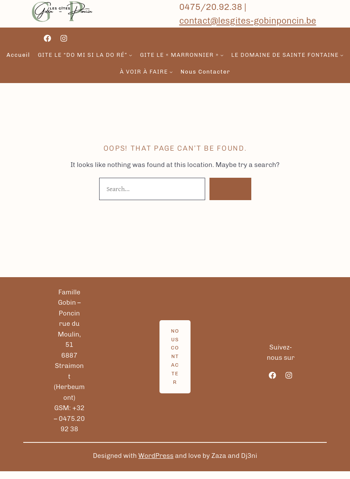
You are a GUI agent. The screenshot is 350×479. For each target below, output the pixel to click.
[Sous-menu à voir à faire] (171, 72)
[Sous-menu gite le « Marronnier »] (222, 55)
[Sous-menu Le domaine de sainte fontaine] (342, 55)
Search (230, 188)
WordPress (156, 456)
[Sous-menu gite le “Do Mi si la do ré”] (130, 55)
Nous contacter (175, 356)
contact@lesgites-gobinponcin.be (247, 20)
